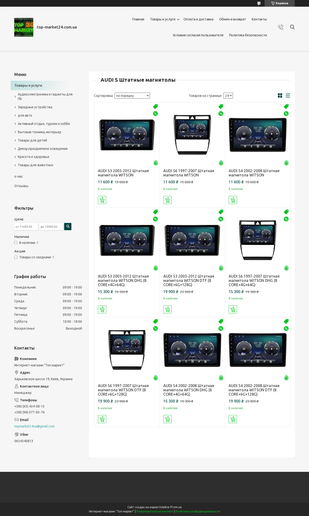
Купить (102, 200)
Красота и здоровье (33, 157)
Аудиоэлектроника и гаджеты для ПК (45, 96)
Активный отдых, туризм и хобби (44, 124)
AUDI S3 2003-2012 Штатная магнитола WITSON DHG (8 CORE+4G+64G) (123, 280)
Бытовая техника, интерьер (39, 132)
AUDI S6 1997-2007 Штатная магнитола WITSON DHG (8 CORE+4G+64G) (254, 280)
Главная (138, 19)
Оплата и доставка (198, 19)
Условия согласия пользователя (198, 35)
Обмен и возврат (232, 19)
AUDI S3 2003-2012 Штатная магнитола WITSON (123, 173)
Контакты (259, 19)
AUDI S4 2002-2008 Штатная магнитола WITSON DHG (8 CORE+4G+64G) (188, 389)
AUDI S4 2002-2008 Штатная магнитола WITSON (254, 173)
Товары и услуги (162, 19)
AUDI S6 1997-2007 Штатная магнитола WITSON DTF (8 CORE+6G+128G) (123, 389)
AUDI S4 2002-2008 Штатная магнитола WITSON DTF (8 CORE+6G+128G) (254, 389)
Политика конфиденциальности (197, 511)
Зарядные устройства (35, 107)
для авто (25, 115)
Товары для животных (35, 165)
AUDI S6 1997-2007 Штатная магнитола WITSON (188, 173)
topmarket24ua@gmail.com (34, 426)
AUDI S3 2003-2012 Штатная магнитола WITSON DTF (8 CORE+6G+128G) (188, 280)
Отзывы (21, 186)
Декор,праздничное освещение (43, 149)
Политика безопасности (248, 35)
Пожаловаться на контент (154, 511)
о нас (18, 176)
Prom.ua (176, 507)
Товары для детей (32, 140)
